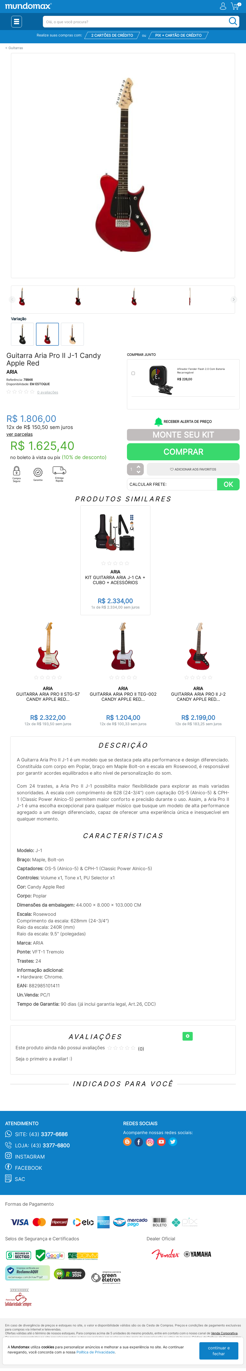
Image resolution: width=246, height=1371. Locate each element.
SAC (20, 1179)
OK (228, 484)
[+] (188, 1036)
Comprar (183, 451)
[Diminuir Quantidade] (138, 472)
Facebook (28, 1168)
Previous (12, 299)
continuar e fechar (219, 1350)
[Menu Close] (16, 22)
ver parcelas (19, 434)
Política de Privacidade (95, 1352)
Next (233, 299)
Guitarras (15, 48)
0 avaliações (47, 392)
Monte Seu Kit (183, 434)
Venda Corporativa (224, 1333)
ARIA (11, 372)
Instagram (30, 1157)
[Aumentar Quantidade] (138, 467)
